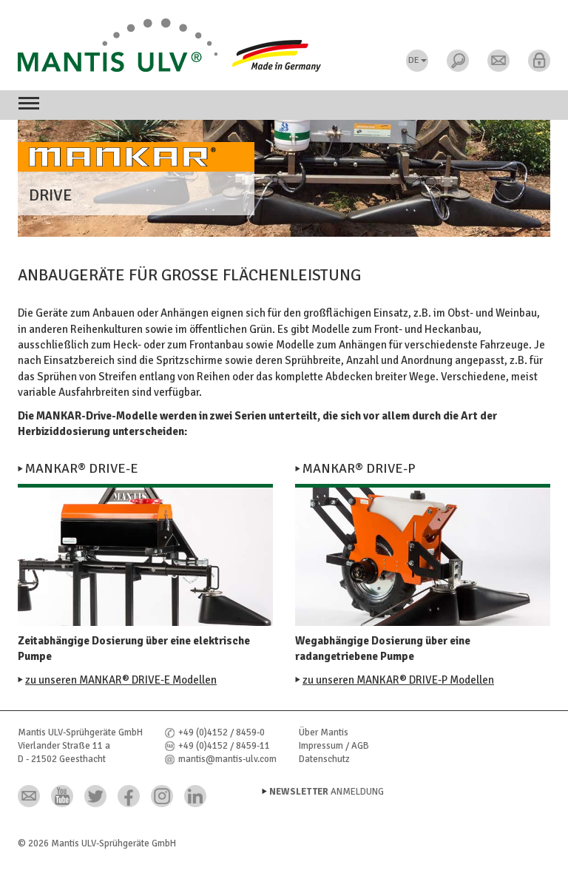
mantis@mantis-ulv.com (227, 759)
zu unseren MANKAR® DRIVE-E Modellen (121, 680)
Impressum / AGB (334, 746)
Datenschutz (324, 759)
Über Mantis (323, 732)
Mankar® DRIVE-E (81, 468)
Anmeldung (326, 792)
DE (417, 60)
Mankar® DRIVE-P (359, 468)
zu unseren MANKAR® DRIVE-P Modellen (398, 680)
